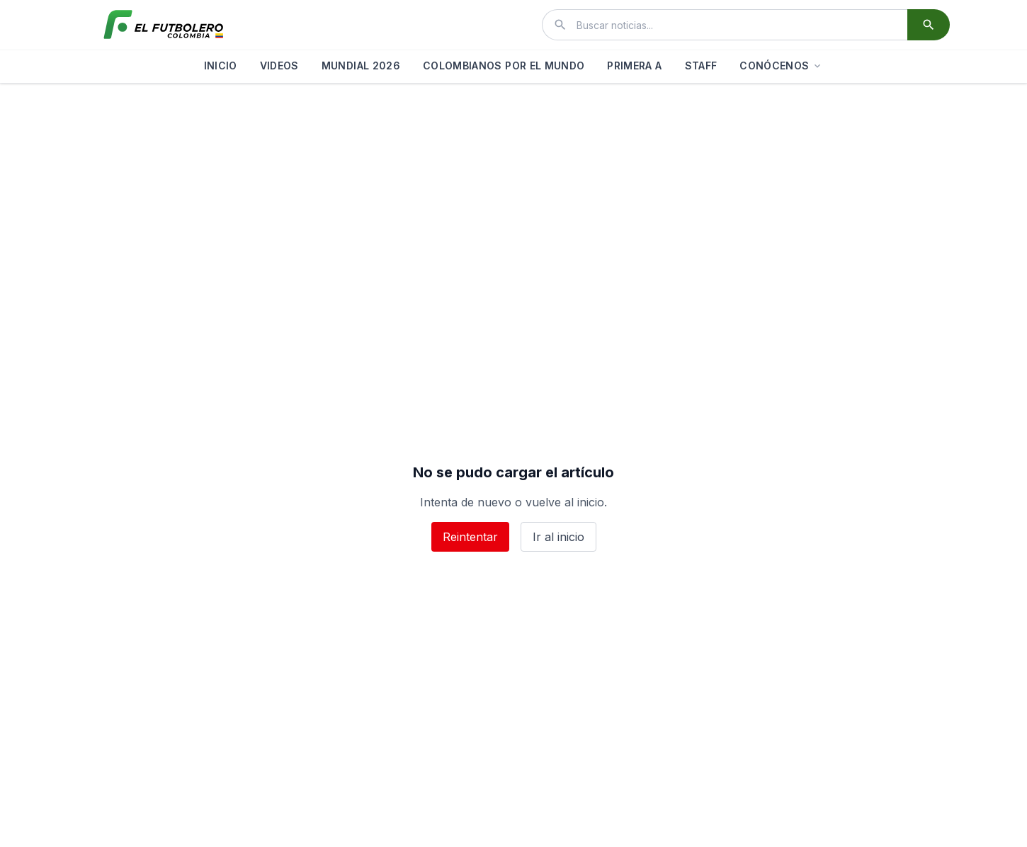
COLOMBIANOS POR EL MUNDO (503, 65)
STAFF (701, 65)
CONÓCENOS (781, 65)
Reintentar (470, 537)
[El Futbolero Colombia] (163, 24)
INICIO (220, 65)
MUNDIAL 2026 (361, 65)
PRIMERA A (634, 65)
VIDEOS (279, 65)
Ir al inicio (558, 537)
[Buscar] (928, 24)
